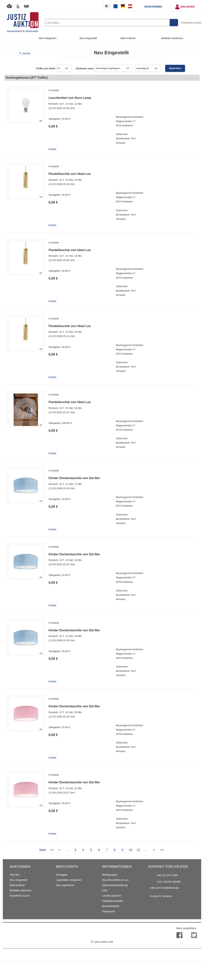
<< (51, 849)
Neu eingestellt (88, 38)
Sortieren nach (85, 68)
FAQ (104, 890)
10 (130, 849)
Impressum (108, 911)
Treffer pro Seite (45, 68)
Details (52, 149)
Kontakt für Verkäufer (161, 896)
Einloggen (187, 6)
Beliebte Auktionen (172, 38)
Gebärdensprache (112, 900)
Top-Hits (14, 874)
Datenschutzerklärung (115, 885)
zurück (26, 53)
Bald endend (127, 38)
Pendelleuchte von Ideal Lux (70, 174)
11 (138, 849)
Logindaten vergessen (69, 879)
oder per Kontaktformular (164, 887)
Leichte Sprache (111, 895)
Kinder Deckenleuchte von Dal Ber (74, 478)
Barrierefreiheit (110, 906)
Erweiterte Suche (191, 22)
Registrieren (153, 6)
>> (162, 849)
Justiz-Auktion (102, 942)
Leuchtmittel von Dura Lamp (70, 98)
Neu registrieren (65, 885)
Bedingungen (110, 874)
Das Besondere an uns (115, 879)
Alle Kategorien (47, 38)
